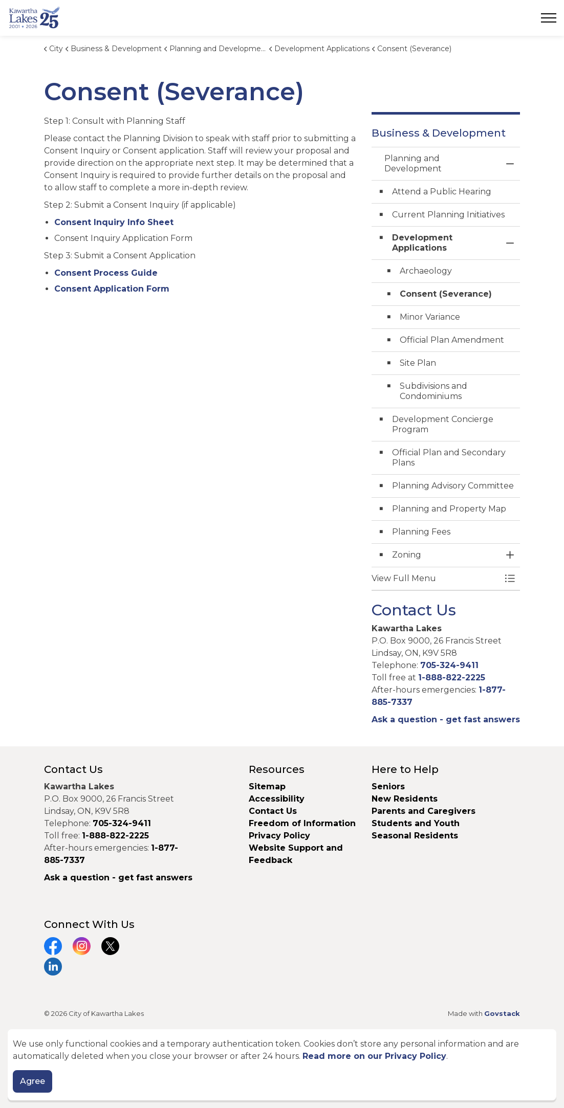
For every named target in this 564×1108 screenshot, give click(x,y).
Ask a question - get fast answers (446, 719)
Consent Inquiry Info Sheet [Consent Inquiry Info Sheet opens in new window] (113, 222)
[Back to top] (282, 1055)
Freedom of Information (302, 823)
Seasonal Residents (416, 835)
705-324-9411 (449, 665)
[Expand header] (548, 18)
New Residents (405, 799)
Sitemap (267, 786)
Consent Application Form (111, 289)
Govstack (502, 1013)
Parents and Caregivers (423, 811)
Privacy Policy (279, 835)
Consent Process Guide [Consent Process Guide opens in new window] (106, 273)
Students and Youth (416, 823)
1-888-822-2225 (451, 677)
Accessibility (277, 799)
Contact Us (273, 811)
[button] (436, 578)
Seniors (388, 786)
